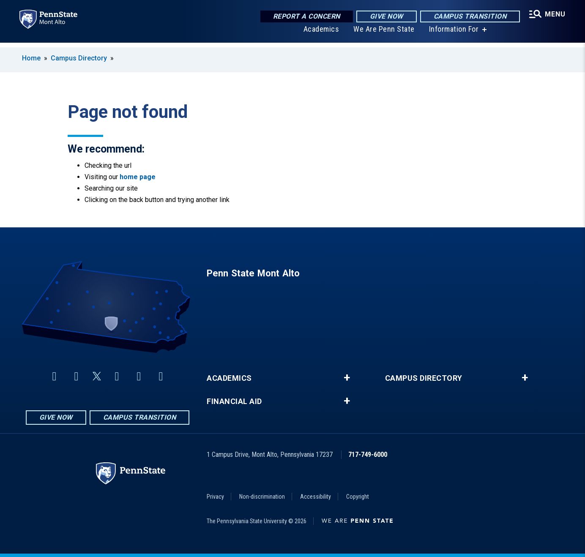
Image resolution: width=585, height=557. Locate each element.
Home (31, 58)
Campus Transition (469, 17)
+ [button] (347, 378)
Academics (321, 33)
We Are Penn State (383, 33)
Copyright (357, 496)
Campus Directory (79, 58)
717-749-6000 (367, 455)
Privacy (215, 496)
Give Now (385, 17)
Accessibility (315, 496)
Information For (453, 33)
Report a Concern (305, 17)
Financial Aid (234, 401)
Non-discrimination (262, 496)
